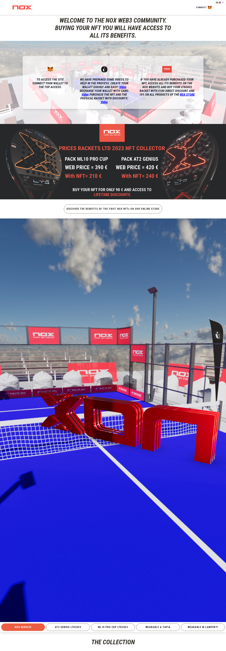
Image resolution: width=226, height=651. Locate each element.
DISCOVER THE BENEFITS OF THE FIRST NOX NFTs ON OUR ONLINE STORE (113, 208)
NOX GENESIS (23, 627)
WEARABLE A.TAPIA (158, 627)
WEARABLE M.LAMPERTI (203, 627)
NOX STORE (187, 94)
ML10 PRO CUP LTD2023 (113, 627)
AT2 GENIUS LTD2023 (68, 627)
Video (122, 87)
